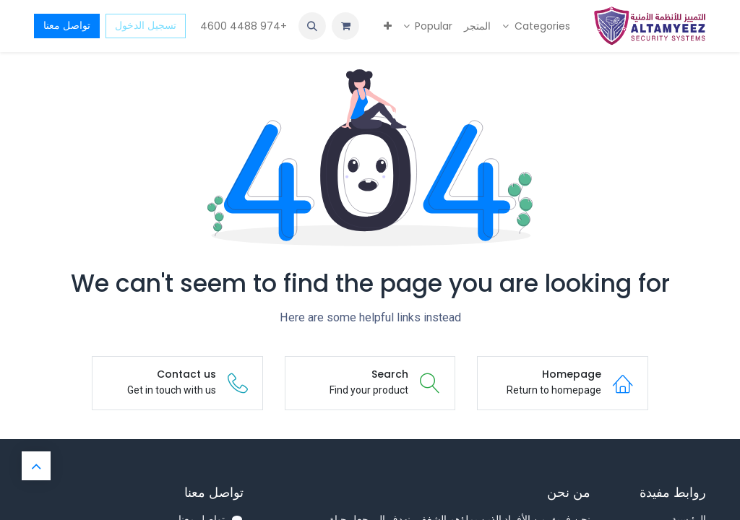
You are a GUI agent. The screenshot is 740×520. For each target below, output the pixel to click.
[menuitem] (536, 26)
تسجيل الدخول (145, 25)
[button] (312, 26)
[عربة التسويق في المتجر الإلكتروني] (345, 26)
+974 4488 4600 (242, 26)
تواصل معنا (66, 25)
